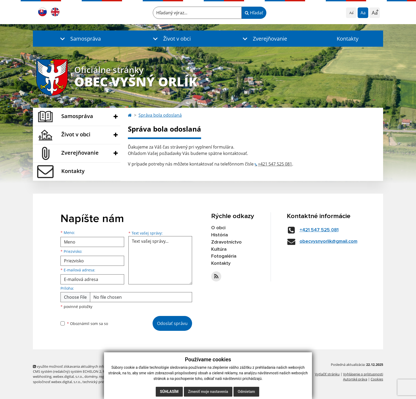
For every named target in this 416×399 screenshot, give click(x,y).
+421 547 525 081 (275, 164)
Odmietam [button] (246, 391)
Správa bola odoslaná (160, 115)
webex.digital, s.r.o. (68, 376)
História (219, 235)
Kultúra (219, 249)
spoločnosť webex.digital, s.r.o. (57, 381)
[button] (79, 39)
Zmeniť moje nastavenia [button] (208, 391)
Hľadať (254, 13)
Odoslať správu (172, 323)
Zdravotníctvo (226, 242)
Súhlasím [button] (169, 391)
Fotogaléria (223, 256)
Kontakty (347, 38)
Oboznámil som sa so (87, 323)
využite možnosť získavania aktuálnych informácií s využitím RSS (85, 366)
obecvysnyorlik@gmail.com (328, 241)
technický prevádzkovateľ (103, 381)
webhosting (42, 376)
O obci (218, 227)
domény (90, 376)
